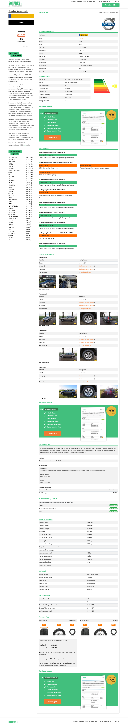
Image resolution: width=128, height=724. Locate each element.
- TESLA (20, 204)
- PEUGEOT (20, 160)
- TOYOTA (20, 168)
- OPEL (20, 164)
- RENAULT (20, 162)
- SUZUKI (20, 193)
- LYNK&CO (20, 214)
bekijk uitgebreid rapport (86, 266)
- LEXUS (19, 223)
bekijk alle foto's (86, 272)
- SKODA (20, 189)
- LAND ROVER (20, 206)
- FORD (20, 166)
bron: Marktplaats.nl (44, 289)
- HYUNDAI (20, 185)
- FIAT (20, 183)
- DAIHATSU (19, 219)
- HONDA (20, 208)
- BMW (20, 172)
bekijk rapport (52, 137)
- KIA (20, 179)
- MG (19, 229)
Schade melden (110, 5)
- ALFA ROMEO (20, 217)
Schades (15, 4)
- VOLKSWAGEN (20, 158)
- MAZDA (20, 196)
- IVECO (19, 238)
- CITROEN (20, 181)
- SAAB (19, 225)
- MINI (20, 198)
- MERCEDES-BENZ (20, 170)
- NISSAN (20, 191)
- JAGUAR (19, 231)
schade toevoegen (104, 1)
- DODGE (19, 240)
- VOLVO (20, 177)
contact (117, 1)
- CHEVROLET (20, 210)
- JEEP (19, 221)
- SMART (19, 235)
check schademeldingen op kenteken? (83, 1)
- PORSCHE (20, 212)
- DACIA (20, 202)
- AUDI (20, 175)
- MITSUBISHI (20, 200)
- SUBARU (19, 233)
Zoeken (21, 22)
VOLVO (81, 38)
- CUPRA (19, 227)
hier (25, 145)
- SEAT (20, 187)
